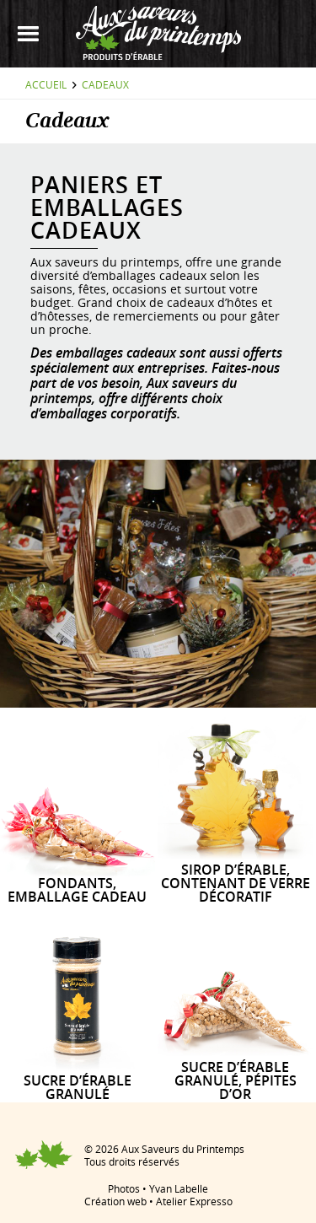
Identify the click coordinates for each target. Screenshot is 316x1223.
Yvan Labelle (178, 1188)
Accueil (46, 84)
